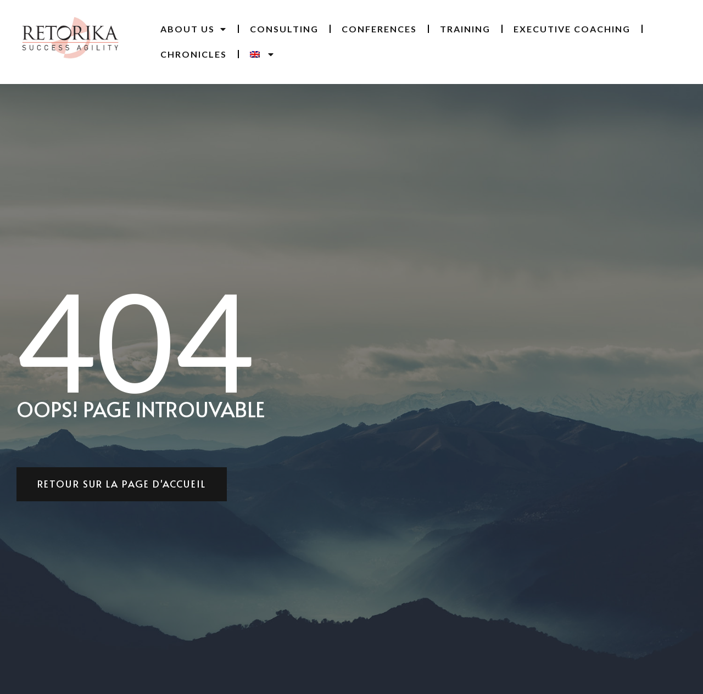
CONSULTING (284, 29)
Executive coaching (572, 29)
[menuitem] (262, 54)
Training (465, 29)
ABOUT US (193, 29)
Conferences (379, 29)
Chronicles (193, 54)
